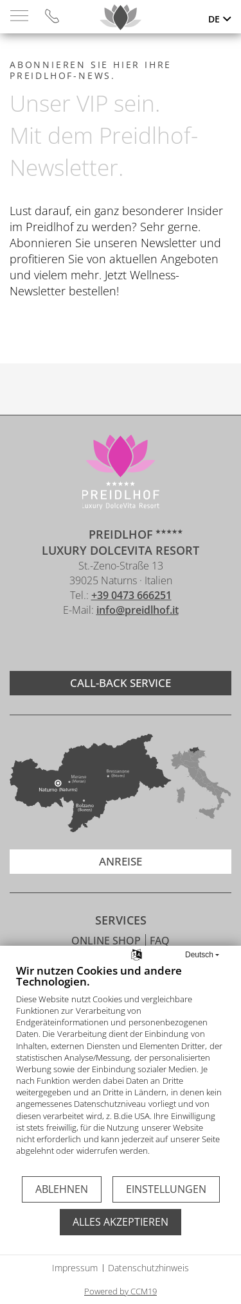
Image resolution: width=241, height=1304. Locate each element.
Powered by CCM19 (120, 1291)
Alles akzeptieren (120, 1222)
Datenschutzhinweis (148, 1268)
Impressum (75, 1268)
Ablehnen (61, 1189)
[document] (120, 1069)
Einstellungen (166, 1189)
